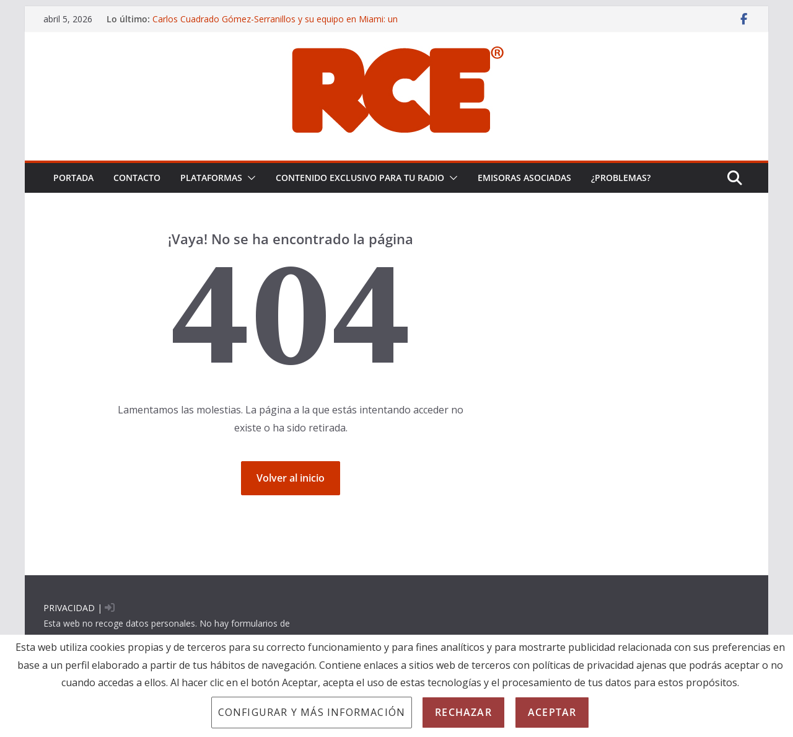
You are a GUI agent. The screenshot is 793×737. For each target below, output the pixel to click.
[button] (249, 178)
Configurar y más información (312, 712)
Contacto (136, 177)
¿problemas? (621, 177)
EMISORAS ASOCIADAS (524, 177)
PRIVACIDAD (69, 608)
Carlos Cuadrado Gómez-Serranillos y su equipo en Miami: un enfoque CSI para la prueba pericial (275, 25)
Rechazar (463, 712)
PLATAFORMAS (211, 177)
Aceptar (552, 712)
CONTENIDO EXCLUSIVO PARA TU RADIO (360, 177)
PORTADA (73, 177)
